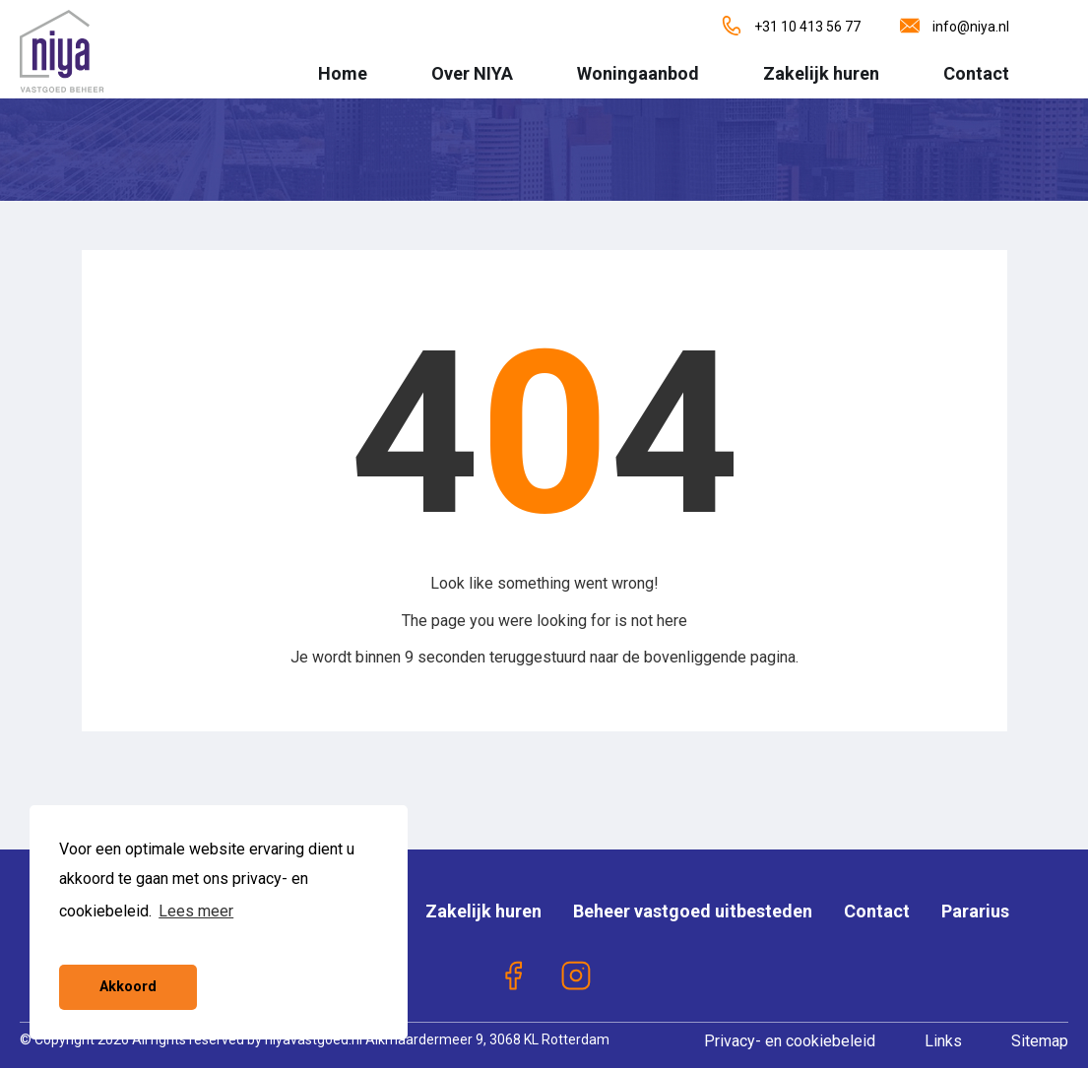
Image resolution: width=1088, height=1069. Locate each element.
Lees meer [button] (196, 911)
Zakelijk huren (821, 73)
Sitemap (1039, 1041)
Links (943, 1041)
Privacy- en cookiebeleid (789, 1041)
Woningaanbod (638, 73)
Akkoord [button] (128, 986)
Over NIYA (472, 73)
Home (342, 73)
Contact (976, 73)
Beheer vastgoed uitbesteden (692, 911)
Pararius (975, 911)
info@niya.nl (954, 26)
